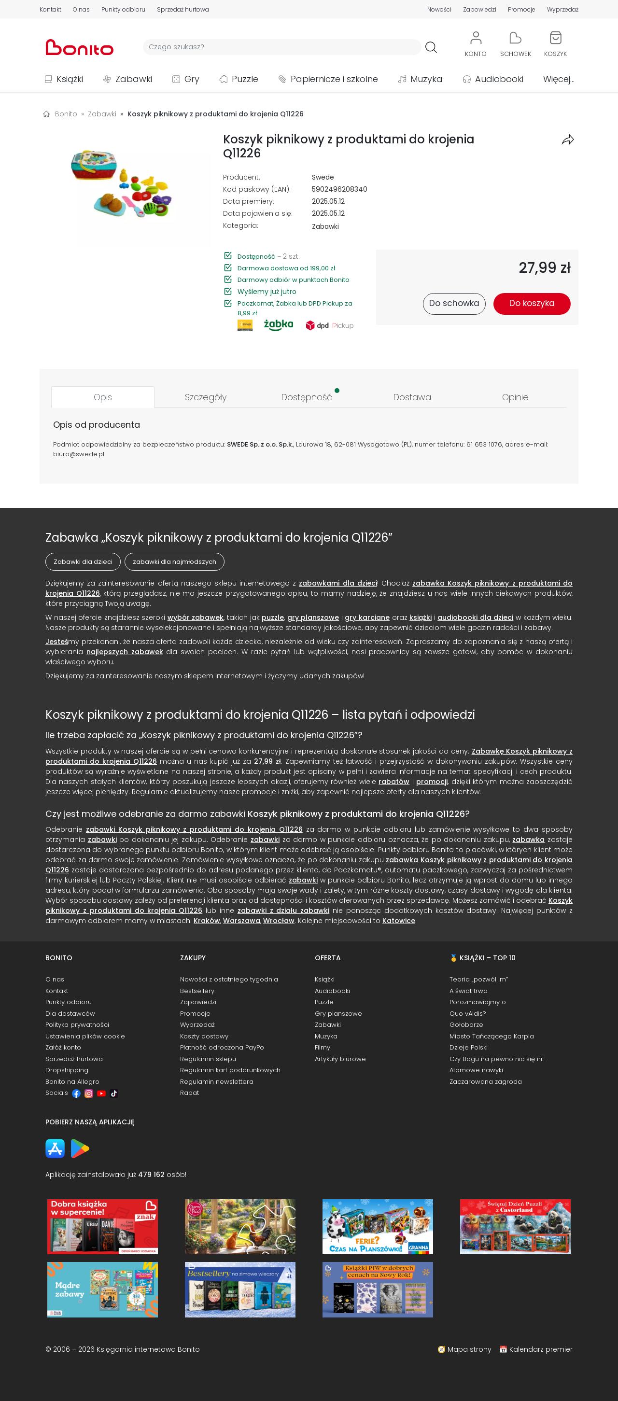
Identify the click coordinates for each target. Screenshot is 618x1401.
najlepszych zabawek (124, 652)
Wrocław (279, 920)
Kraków (207, 920)
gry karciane (367, 617)
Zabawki (133, 79)
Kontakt (50, 9)
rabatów (394, 781)
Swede (323, 177)
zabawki (102, 839)
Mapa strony (470, 1349)
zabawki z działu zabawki (284, 910)
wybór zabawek (196, 617)
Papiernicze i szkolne (334, 79)
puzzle (273, 617)
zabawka (528, 839)
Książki (69, 79)
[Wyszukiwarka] (282, 47)
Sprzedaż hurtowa (183, 9)
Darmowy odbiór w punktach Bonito (294, 279)
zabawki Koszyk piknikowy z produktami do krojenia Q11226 (194, 829)
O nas (81, 9)
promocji (432, 781)
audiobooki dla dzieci (475, 617)
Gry (191, 79)
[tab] (102, 397)
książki (420, 617)
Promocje (521, 9)
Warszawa (241, 920)
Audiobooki (499, 79)
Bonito (66, 114)
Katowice (398, 920)
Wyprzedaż (562, 9)
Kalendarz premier (541, 1349)
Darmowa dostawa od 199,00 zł (286, 268)
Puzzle (245, 79)
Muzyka (426, 79)
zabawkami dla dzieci (338, 583)
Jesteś (56, 641)
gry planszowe (313, 617)
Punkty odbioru (123, 9)
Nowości (439, 9)
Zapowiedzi (479, 9)
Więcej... (559, 79)
